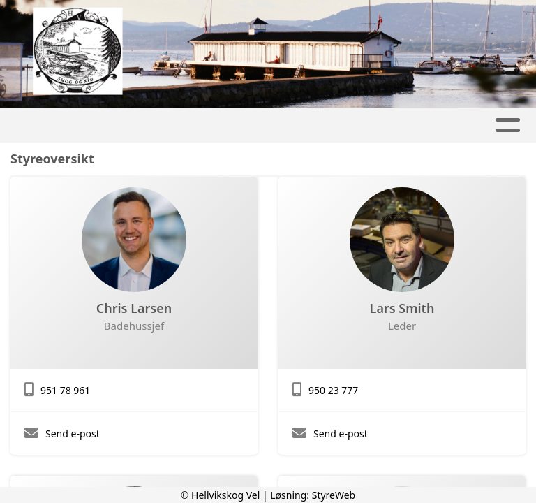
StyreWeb (334, 495)
